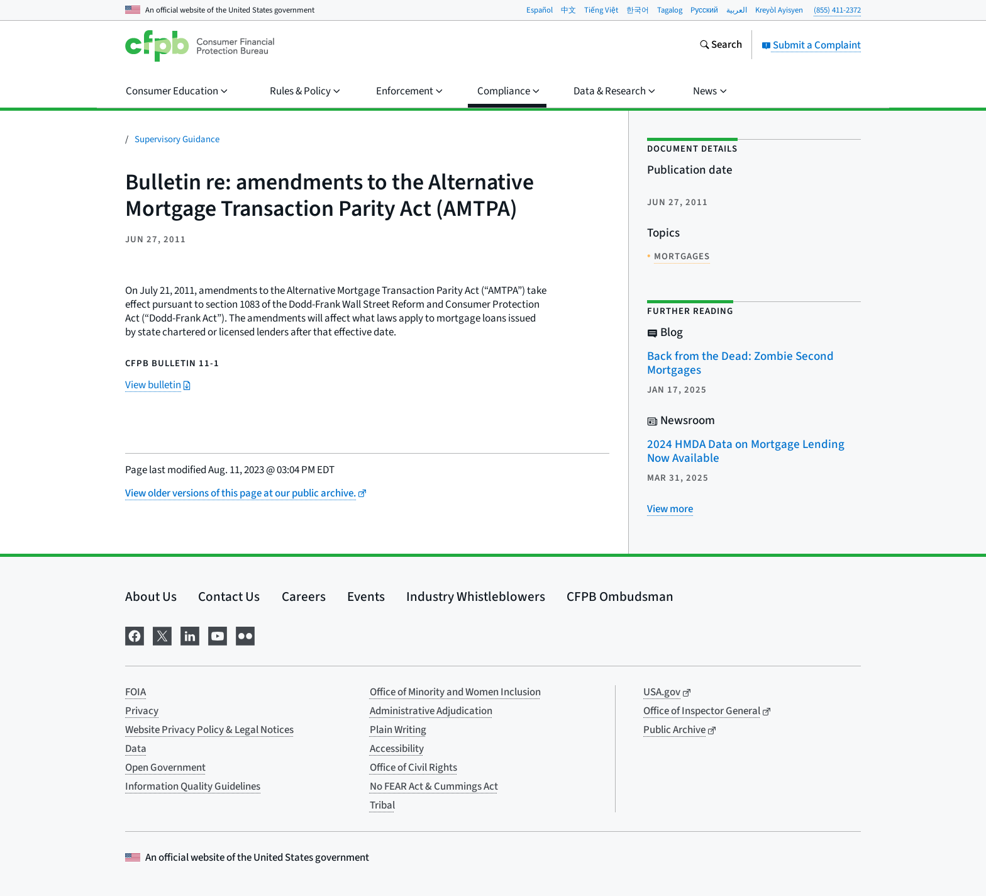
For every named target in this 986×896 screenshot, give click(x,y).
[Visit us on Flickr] (245, 634)
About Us (151, 596)
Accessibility (397, 748)
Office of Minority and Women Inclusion (455, 692)
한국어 (637, 10)
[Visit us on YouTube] (217, 634)
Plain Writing (398, 729)
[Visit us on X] (162, 634)
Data (136, 748)
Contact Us (229, 596)
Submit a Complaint (811, 45)
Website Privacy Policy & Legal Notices (209, 729)
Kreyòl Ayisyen (779, 10)
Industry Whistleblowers (475, 596)
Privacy (141, 711)
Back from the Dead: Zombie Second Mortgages (740, 363)
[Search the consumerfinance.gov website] (720, 46)
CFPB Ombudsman (620, 596)
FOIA (135, 692)
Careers (304, 596)
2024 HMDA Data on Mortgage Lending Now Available (746, 452)
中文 (568, 10)
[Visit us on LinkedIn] (189, 634)
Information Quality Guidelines (192, 786)
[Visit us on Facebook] (134, 634)
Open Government (165, 767)
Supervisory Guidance (177, 139)
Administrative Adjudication (431, 711)
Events (366, 596)
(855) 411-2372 (837, 10)
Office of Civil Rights (413, 767)
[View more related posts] (670, 509)
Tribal (382, 805)
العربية (736, 10)
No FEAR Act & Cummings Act (434, 786)
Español (539, 10)
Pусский (704, 10)
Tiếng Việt (601, 10)
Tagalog (669, 10)
